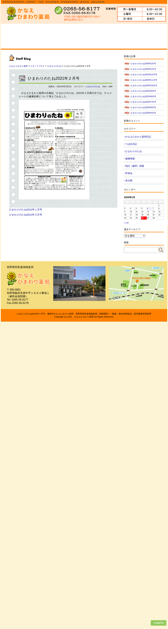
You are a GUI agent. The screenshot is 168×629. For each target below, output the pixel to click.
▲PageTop (158, 623)
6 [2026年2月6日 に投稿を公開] (147, 208)
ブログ (155, 36)
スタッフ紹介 (84, 36)
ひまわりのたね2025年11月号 (144, 80)
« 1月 (126, 223)
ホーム (12, 36)
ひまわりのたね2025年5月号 (143, 113)
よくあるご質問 (108, 36)
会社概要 (36, 36)
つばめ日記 (131, 144)
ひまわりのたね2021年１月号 (25, 209)
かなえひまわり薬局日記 (138, 136)
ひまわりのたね (93, 86)
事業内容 (60, 36)
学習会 (128, 173)
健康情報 (130, 158)
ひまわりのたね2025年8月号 (143, 96)
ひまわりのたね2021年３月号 (25, 214)
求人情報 (131, 36)
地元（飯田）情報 (134, 166)
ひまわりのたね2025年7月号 (143, 102)
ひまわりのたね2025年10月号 (144, 85)
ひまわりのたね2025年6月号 (143, 107)
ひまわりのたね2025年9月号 (143, 91)
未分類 (128, 180)
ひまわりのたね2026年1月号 (143, 69)
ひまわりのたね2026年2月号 (143, 63)
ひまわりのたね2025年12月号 (144, 74)
